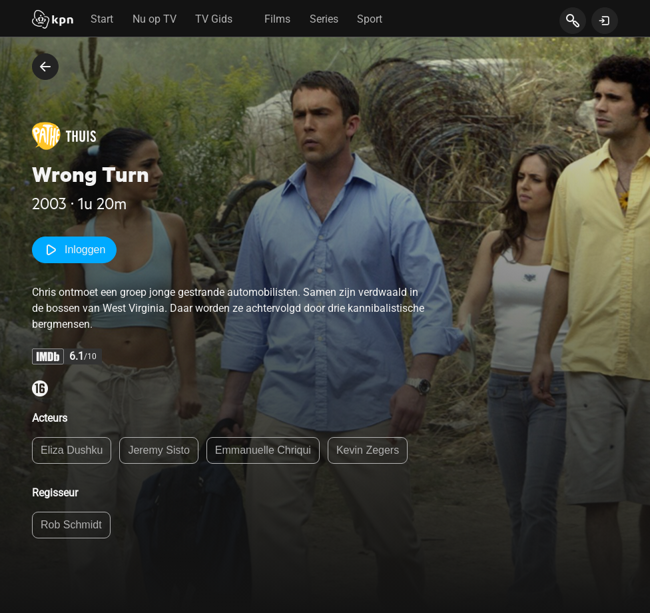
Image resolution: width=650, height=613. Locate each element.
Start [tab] (102, 19)
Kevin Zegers (367, 450)
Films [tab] (277, 19)
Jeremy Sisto (158, 450)
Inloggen (74, 250)
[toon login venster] (604, 20)
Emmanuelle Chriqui (263, 450)
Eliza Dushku (72, 450)
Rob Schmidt (71, 524)
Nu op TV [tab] (154, 19)
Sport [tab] (369, 19)
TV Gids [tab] (213, 19)
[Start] (52, 20)
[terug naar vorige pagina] (45, 66)
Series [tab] (324, 19)
